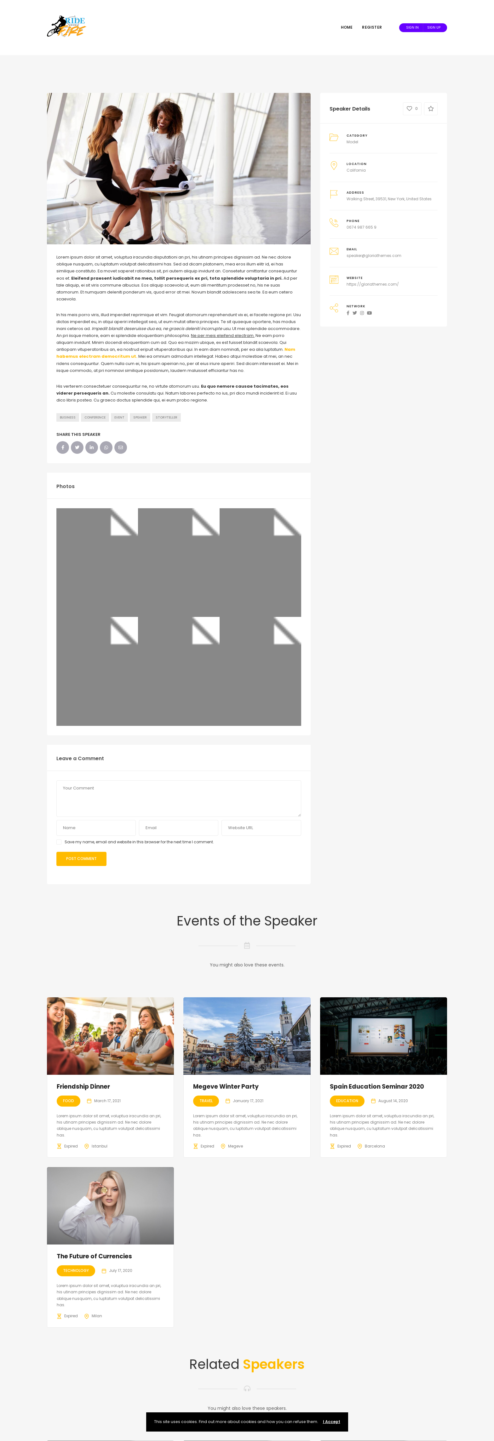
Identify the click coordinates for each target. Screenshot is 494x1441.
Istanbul (99, 1146)
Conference (95, 417)
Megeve (235, 1146)
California (356, 170)
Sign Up (433, 28)
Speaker (140, 417)
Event (119, 417)
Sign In (412, 28)
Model (352, 142)
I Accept (331, 1421)
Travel (206, 1100)
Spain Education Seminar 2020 (377, 1086)
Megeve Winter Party (226, 1086)
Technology (76, 1270)
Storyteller (166, 417)
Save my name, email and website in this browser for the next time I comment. (139, 842)
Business (68, 417)
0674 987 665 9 (361, 227)
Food (68, 1100)
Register (372, 27)
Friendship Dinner (83, 1086)
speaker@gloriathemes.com (374, 255)
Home (347, 27)
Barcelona (375, 1146)
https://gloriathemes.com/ (373, 284)
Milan (97, 1316)
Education (347, 1100)
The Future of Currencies (94, 1256)
